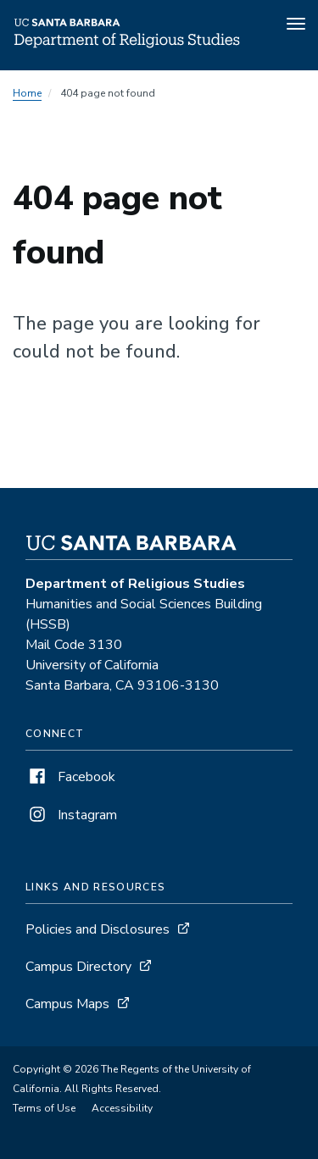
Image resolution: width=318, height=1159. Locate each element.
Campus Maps (67, 1004)
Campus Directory (78, 966)
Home (27, 93)
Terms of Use (44, 1108)
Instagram (71, 815)
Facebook (70, 777)
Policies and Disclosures (97, 929)
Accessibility (122, 1108)
